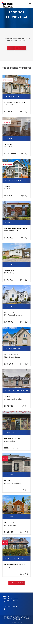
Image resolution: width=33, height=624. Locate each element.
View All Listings (16, 582)
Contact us (20, 48)
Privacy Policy (13, 618)
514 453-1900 (9, 602)
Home (10, 48)
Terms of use (20, 618)
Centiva (19, 622)
